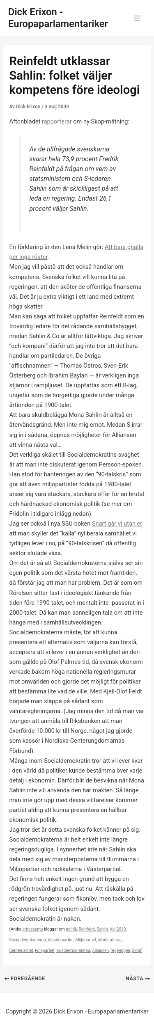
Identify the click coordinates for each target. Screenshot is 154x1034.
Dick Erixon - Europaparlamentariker (58, 18)
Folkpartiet (45, 950)
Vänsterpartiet (61, 940)
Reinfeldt (87, 929)
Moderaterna (110, 940)
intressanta (33, 929)
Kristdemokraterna (73, 950)
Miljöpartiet (86, 940)
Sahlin (102, 929)
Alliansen (100, 950)
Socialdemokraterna (27, 940)
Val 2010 (118, 929)
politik (71, 929)
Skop (136, 950)
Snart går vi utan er (117, 523)
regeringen (120, 950)
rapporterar (57, 121)
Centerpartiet (21, 950)
